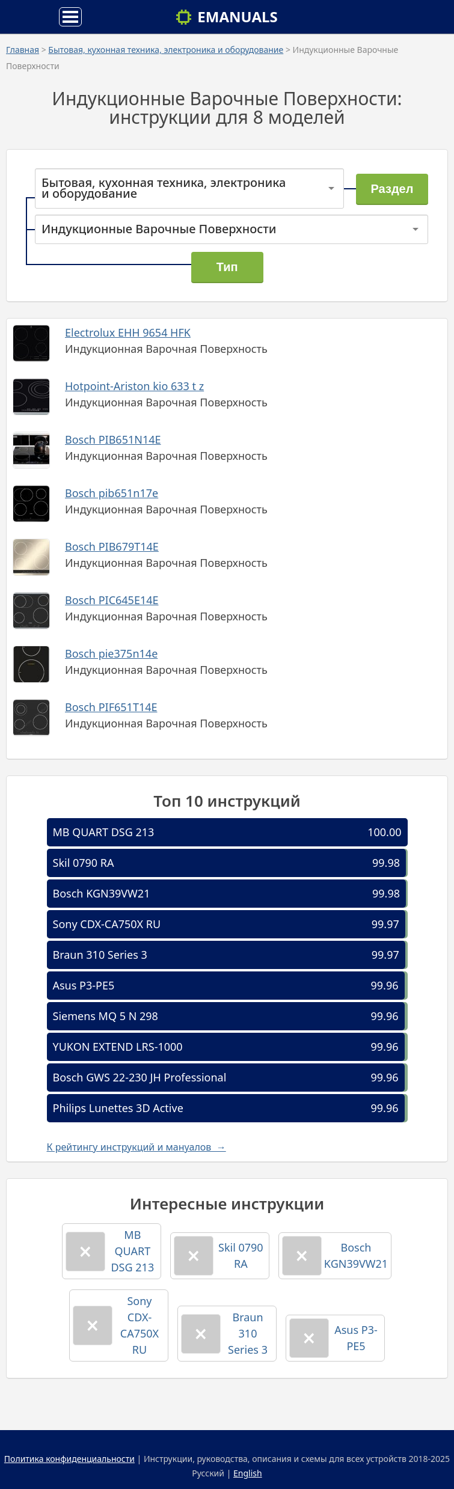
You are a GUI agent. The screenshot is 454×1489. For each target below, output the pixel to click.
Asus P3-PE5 (84, 985)
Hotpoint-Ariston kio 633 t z (134, 386)
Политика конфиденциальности (69, 1458)
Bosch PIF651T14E (111, 707)
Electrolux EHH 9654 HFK (128, 332)
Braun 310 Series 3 (100, 954)
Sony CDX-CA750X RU (107, 924)
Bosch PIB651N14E (113, 439)
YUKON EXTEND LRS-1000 (118, 1046)
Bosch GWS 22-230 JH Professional (140, 1077)
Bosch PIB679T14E (112, 546)
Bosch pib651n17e (111, 493)
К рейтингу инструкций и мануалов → (136, 1147)
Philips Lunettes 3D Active (118, 1108)
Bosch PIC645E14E (112, 600)
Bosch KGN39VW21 (101, 893)
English (247, 1473)
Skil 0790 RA (83, 862)
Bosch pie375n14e (111, 653)
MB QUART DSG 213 (104, 832)
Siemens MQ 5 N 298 (105, 1016)
